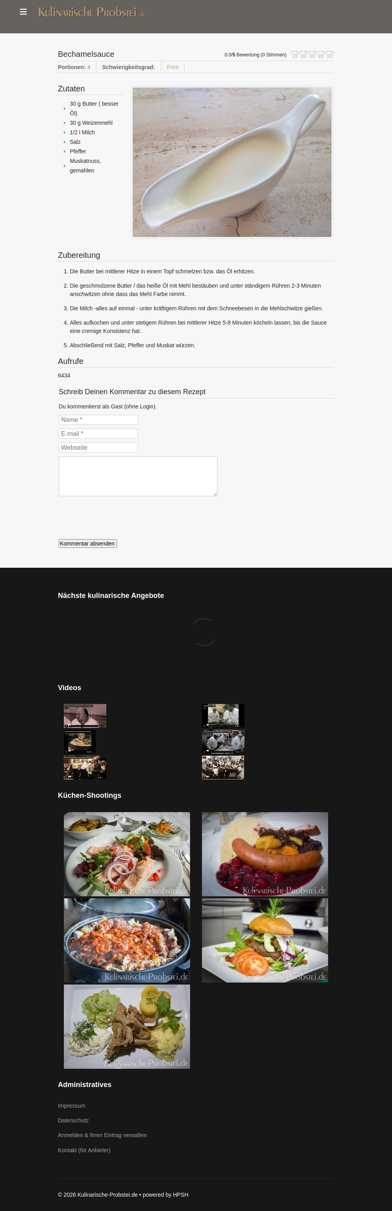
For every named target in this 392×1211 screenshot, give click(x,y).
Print (173, 67)
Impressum (71, 1106)
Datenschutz (73, 1120)
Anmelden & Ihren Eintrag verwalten (102, 1135)
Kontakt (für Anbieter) (84, 1150)
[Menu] (23, 12)
